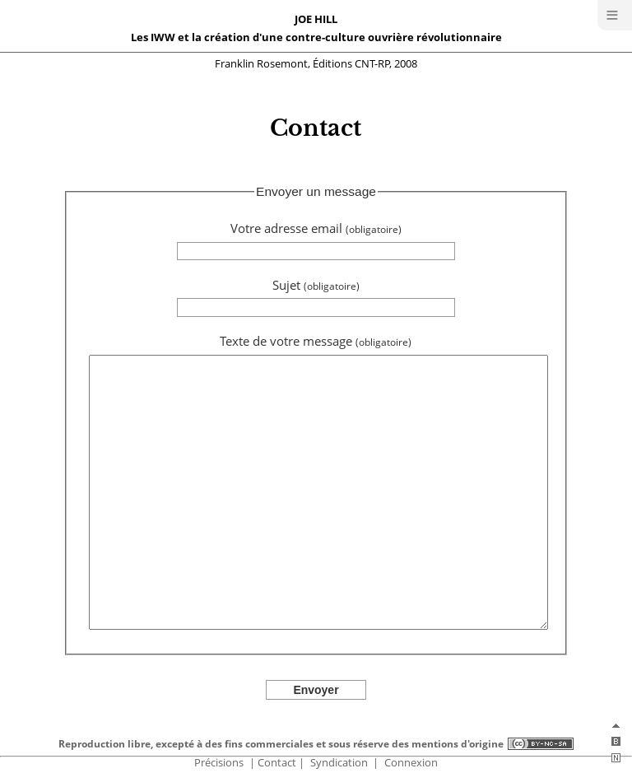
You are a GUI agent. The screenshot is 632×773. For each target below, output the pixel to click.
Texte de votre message (315, 341)
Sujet (316, 285)
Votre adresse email (316, 228)
